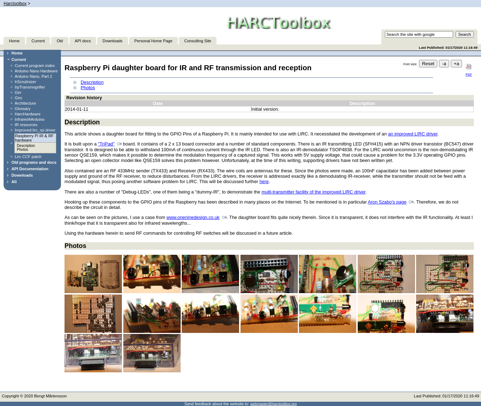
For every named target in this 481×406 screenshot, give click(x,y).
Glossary (22, 108)
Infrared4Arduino (29, 119)
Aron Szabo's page (387, 202)
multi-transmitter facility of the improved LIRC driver (314, 192)
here (264, 181)
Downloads (112, 41)
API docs (83, 41)
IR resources (26, 125)
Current (38, 41)
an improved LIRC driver (413, 134)
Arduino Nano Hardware (36, 71)
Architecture (25, 103)
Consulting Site (197, 41)
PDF (469, 69)
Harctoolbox (15, 3)
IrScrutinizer (25, 82)
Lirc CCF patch (28, 156)
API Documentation (29, 169)
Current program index (35, 65)
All (13, 182)
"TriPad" (106, 144)
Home (14, 41)
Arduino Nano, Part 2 (33, 76)
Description (26, 146)
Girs (18, 98)
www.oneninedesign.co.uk (193, 217)
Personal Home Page (153, 41)
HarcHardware (28, 114)
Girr (18, 92)
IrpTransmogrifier (30, 87)
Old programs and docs (34, 162)
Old (60, 41)
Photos (22, 150)
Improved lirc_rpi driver (35, 130)
